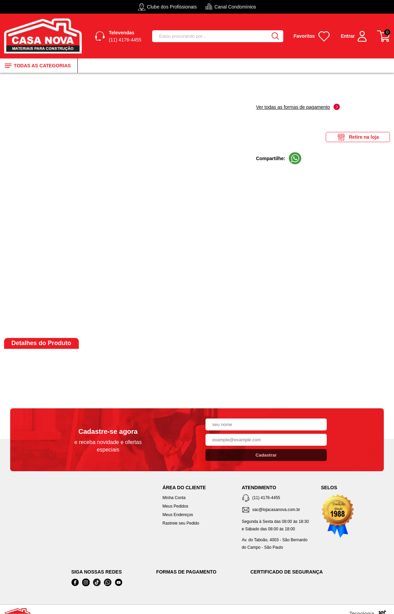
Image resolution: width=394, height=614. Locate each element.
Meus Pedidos (175, 506)
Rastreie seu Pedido (180, 523)
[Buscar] (275, 36)
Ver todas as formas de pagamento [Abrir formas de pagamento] (298, 107)
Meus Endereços (177, 514)
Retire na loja (358, 137)
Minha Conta (173, 497)
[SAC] (276, 510)
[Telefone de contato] (276, 498)
